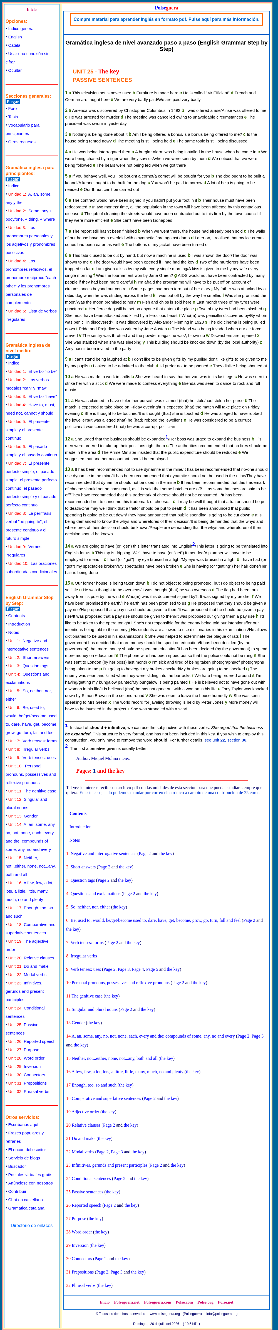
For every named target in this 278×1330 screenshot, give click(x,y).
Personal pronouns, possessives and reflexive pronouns (31, 774)
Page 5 (152, 969)
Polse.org (205, 1302)
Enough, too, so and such (94, 1085)
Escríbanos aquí (23, 1124)
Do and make (28, 966)
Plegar (13, 101)
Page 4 (138, 969)
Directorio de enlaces (32, 1225)
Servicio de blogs (24, 1158)
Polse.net (226, 1302)
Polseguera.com (157, 1302)
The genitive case (32, 791)
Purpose (23, 1049)
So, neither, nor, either (90, 907)
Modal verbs (27, 974)
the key (165, 853)
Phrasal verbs (28, 1091)
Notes (13, 632)
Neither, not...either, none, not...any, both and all (31, 866)
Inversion (24, 1066)
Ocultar (15, 70)
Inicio (32, 9)
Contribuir (17, 1191)
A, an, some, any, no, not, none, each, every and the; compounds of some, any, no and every (153, 1036)
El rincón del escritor (27, 1149)
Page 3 (124, 969)
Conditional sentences (91, 1178)
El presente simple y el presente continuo (27, 429)
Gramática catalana (26, 1208)
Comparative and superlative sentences (106, 1098)
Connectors (26, 1074)
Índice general (21, 28)
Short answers (28, 657)
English (15, 37)
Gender (23, 816)
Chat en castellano (25, 1199)
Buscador (17, 1166)
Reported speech (32, 1041)
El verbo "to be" (32, 371)
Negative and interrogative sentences (103, 853)
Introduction (19, 624)
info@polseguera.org (222, 1314)
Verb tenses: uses (32, 757)
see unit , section (225, 740)
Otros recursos (22, 141)
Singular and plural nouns (95, 1009)
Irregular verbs (28, 749)
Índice (13, 185)
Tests (13, 116)
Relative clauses (31, 957)
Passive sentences (87, 1191)
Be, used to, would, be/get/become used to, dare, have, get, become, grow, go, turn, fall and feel (156, 920)
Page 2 (145, 853)
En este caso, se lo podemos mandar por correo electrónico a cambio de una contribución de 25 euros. (170, 792)
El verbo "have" (32, 396)
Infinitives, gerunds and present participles (25, 991)
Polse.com (184, 1302)
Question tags (28, 665)
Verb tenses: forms (33, 740)
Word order (26, 1058)
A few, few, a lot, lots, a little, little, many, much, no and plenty (29, 891)
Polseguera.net (127, 1302)
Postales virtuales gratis (30, 1174)
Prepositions (27, 1083)
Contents (16, 615)
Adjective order (85, 1111)
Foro (12, 108)
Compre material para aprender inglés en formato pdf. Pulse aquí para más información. (167, 19)
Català (14, 45)
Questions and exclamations (96, 893)
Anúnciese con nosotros (30, 1183)
